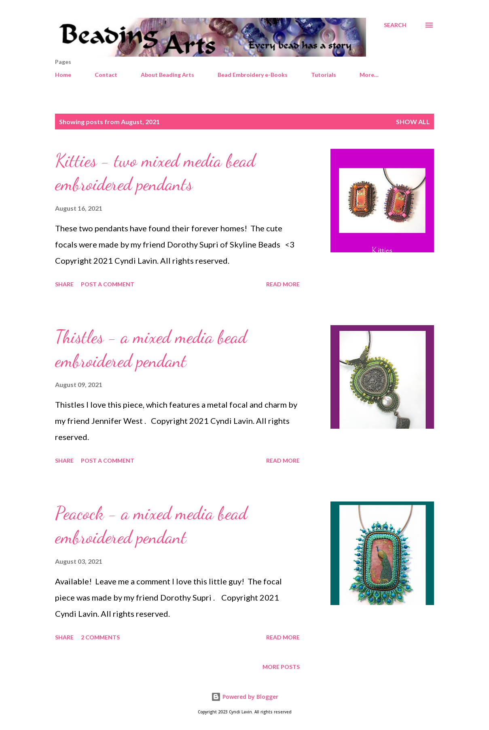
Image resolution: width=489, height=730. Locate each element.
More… (369, 74)
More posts (281, 666)
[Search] (395, 25)
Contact (106, 74)
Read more (283, 284)
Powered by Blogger (244, 696)
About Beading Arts (167, 74)
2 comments (100, 637)
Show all (413, 121)
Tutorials (323, 74)
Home (63, 74)
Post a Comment (107, 284)
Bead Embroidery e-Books (253, 74)
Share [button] (64, 284)
